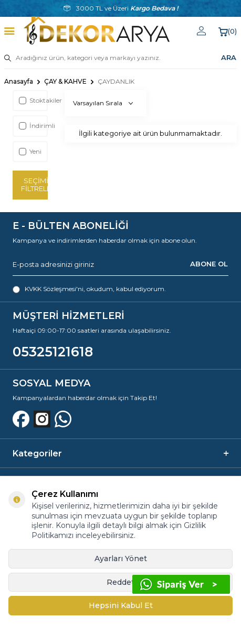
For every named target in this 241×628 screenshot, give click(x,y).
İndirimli (33, 125)
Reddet (120, 582)
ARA (228, 57)
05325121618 (53, 352)
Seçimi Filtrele (34, 184)
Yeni (30, 151)
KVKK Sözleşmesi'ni (54, 289)
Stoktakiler (33, 100)
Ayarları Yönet (121, 558)
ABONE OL (209, 264)
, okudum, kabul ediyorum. (89, 289)
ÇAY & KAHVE (65, 81)
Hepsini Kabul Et (121, 605)
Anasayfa (18, 81)
